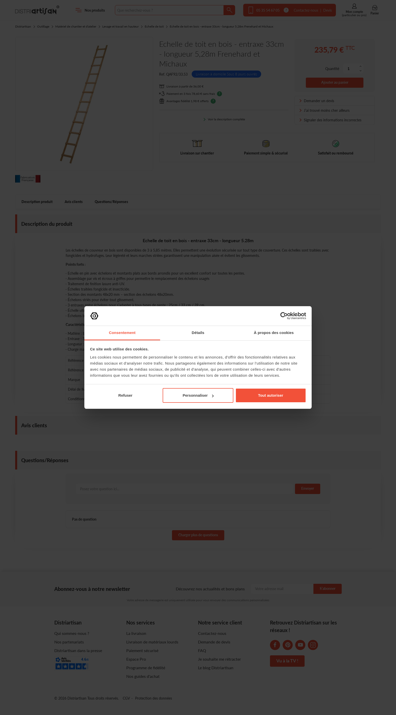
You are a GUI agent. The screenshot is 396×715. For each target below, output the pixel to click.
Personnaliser (198, 395)
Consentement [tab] (122, 332)
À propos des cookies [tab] (274, 332)
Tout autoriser (270, 395)
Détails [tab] (198, 332)
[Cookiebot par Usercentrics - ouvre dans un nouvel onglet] (284, 316)
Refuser (125, 395)
